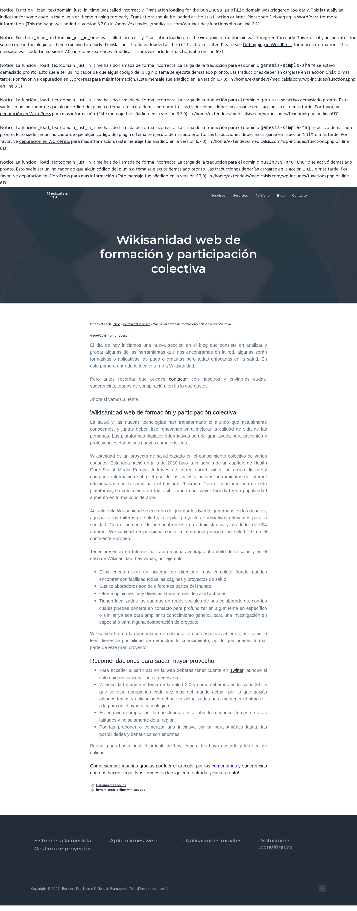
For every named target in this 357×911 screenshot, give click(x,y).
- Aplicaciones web (132, 846)
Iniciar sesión (159, 894)
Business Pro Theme (77, 894)
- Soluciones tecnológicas (275, 849)
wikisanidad (136, 795)
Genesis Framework (112, 894)
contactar (178, 384)
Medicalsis (42, 201)
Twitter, (237, 675)
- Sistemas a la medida (61, 846)
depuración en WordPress (65, 82)
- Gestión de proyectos (61, 854)
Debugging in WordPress (294, 18)
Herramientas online (111, 790)
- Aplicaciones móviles (212, 846)
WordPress (138, 894)
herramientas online (111, 795)
